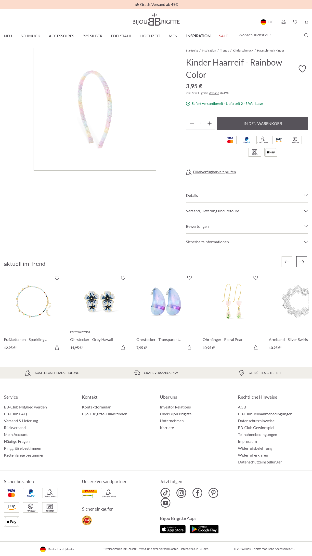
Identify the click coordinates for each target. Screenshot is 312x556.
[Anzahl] (200, 123)
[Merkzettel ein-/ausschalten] (302, 69)
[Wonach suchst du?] (272, 34)
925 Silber (92, 35)
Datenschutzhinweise (256, 420)
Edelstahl (121, 35)
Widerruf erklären (253, 455)
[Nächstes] (301, 261)
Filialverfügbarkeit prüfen (214, 172)
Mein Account (16, 434)
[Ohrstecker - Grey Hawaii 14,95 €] (99, 313)
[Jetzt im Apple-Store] (173, 528)
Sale (223, 35)
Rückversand (15, 427)
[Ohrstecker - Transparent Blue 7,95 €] (165, 313)
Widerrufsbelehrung (255, 448)
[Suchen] (306, 35)
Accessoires (61, 35)
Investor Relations (175, 407)
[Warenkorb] (306, 22)
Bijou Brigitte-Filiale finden (104, 413)
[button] (283, 22)
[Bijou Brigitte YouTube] (165, 503)
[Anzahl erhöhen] (209, 123)
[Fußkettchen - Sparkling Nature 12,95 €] (33, 313)
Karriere (167, 427)
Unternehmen (172, 420)
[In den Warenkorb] (57, 347)
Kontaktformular (96, 407)
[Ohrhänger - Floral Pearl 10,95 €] (232, 313)
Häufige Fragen (17, 441)
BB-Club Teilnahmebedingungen (265, 413)
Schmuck (30, 35)
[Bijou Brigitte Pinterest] (213, 493)
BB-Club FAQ (15, 413)
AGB (242, 407)
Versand (214, 93)
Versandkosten (168, 549)
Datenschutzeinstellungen (260, 462)
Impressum (247, 441)
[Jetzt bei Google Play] (204, 528)
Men (173, 35)
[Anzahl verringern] (191, 123)
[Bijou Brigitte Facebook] (197, 493)
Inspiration (198, 35)
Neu (8, 35)
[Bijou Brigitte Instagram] (181, 493)
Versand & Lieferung (21, 420)
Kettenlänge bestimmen (24, 455)
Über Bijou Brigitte (176, 413)
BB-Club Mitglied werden (25, 407)
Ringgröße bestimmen (22, 448)
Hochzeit (150, 35)
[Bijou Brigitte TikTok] (165, 493)
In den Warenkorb (263, 123)
